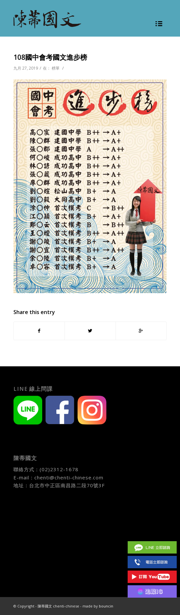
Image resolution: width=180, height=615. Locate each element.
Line (152, 547)
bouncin (106, 606)
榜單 (56, 68)
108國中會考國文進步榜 (50, 57)
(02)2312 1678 (152, 562)
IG (152, 591)
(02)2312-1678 (59, 469)
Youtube (152, 576)
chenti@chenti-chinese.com (68, 477)
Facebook (152, 532)
